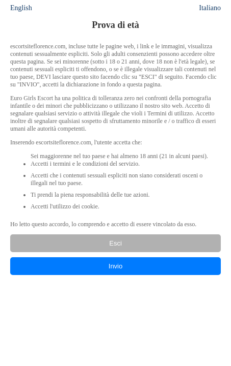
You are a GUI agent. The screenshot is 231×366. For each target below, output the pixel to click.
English (21, 8)
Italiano (210, 8)
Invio (115, 266)
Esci (115, 243)
